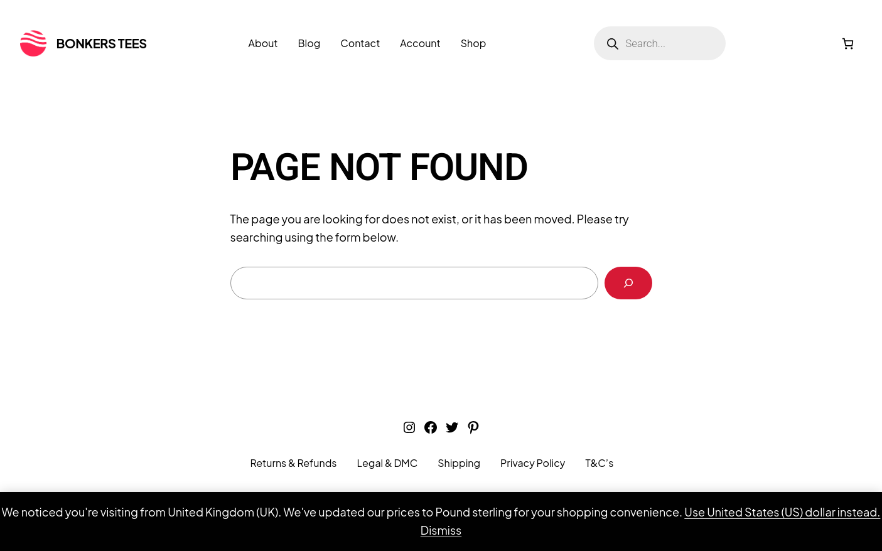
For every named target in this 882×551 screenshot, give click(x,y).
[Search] (628, 283)
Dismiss (441, 530)
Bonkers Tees (101, 43)
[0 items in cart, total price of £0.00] (848, 43)
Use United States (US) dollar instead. (782, 512)
